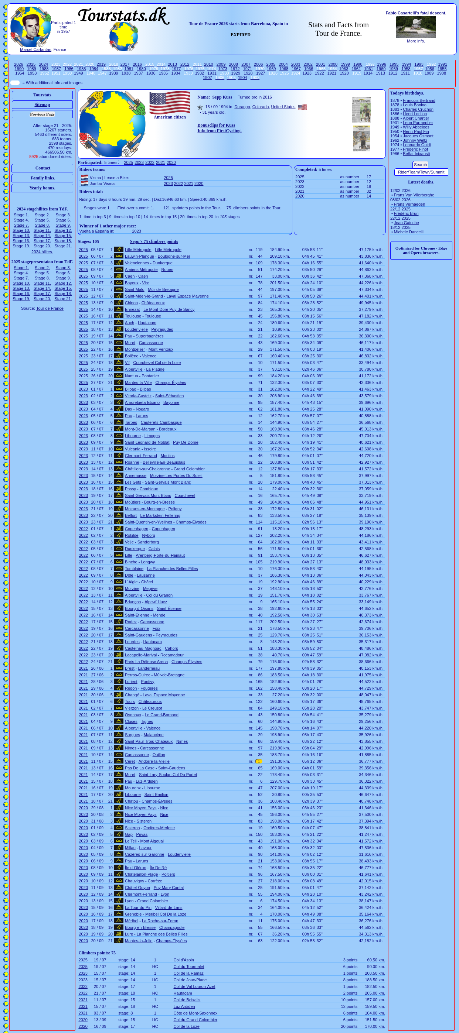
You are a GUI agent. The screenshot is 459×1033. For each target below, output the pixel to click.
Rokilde (132, 535)
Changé (132, 695)
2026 (18, 64)
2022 (149, 162)
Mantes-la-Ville (138, 382)
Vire (145, 283)
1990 (19, 68)
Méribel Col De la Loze (165, 914)
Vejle (129, 542)
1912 (392, 73)
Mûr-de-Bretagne (163, 289)
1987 (56, 68)
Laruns (142, 415)
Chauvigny (134, 881)
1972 (235, 68)
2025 (31, 64)
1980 (141, 68)
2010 (208, 64)
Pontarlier (150, 376)
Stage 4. (21, 220)
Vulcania (132, 449)
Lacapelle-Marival (141, 655)
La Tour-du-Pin (138, 907)
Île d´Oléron (135, 867)
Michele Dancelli (409, 232)
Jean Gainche (406, 222)
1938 (126, 73)
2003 (295, 64)
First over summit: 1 (135, 208)
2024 (43, 64)
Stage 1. (21, 215)
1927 (260, 73)
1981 (128, 68)
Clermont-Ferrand (141, 455)
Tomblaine (134, 568)
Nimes (182, 741)
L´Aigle (131, 582)
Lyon (165, 894)
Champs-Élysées (170, 382)
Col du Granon (159, 595)
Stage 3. (63, 215)
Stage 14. (42, 235)
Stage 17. (42, 240)
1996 (381, 64)
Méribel (131, 921)
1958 (405, 68)
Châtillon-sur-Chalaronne (147, 469)
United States (283, 106)
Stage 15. (63, 235)
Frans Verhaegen (409, 204)
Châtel (147, 582)
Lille (128, 555)
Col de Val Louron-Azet (194, 986)
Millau (130, 847)
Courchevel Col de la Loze (157, 362)
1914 (368, 73)
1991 (442, 64)
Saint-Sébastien (169, 396)
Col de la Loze (187, 1026)
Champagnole (172, 927)
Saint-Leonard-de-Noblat (147, 442)
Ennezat (132, 309)
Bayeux (132, 283)
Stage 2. (42, 215)
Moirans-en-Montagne (145, 509)
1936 (150, 73)
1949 (78, 73)
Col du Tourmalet (189, 966)
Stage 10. (21, 230)
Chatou (131, 801)
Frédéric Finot (415, 149)
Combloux (149, 489)
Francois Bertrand (419, 100)
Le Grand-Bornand (161, 715)
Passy (130, 489)
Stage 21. (63, 246)
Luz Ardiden (184, 1006)
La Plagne (155, 369)
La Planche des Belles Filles (172, 568)
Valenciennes (137, 263)
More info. (416, 41)
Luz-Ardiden (146, 781)
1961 (368, 68)
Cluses (131, 721)
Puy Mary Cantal (169, 887)
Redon (131, 688)
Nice (164, 808)
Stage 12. (63, 230)
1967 (296, 68)
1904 (242, 77)
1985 (81, 68)
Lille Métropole (138, 249)
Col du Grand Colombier (196, 1019)
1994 (406, 64)
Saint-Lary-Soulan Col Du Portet (168, 774)
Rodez (131, 622)
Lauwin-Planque (139, 256)
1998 (357, 64)
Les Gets (133, 482)
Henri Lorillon (415, 113)
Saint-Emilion (156, 794)
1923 (306, 73)
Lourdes (132, 641)
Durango (242, 106)
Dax (128, 409)
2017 (124, 64)
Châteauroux (153, 303)
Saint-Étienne (169, 608)
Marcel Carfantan (35, 49)
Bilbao (130, 389)
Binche (131, 562)
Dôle (129, 575)
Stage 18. (63, 240)
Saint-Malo (134, 289)
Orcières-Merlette (159, 828)
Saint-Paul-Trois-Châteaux (149, 741)
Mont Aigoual (152, 841)
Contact (43, 168)
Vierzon (132, 708)
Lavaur (145, 847)
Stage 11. (42, 230)
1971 (247, 68)
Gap (129, 834)
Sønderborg (148, 542)
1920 (344, 73)
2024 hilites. (42, 252)
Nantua (131, 376)
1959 (393, 68)
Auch (129, 322)
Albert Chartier (416, 118)
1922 (319, 73)
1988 (44, 68)
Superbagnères (149, 336)
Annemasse (135, 475)
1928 (248, 73)
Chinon (131, 303)
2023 (139, 162)
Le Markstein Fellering (160, 515)
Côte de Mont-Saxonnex (196, 1013)
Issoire (150, 449)
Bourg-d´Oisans (139, 608)
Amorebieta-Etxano (142, 402)
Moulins (168, 455)
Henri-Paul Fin (416, 131)
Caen (130, 276)
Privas (142, 834)
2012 (184, 64)
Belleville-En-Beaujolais (164, 462)
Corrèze (155, 881)
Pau (128, 336)
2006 (258, 64)
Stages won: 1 (97, 208)
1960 (381, 68)
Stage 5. (42, 220)
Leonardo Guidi (417, 145)
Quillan (159, 754)
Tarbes (131, 422)
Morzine (132, 588)
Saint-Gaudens (138, 635)
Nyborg (148, 535)
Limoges (152, 435)
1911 (405, 73)
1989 (31, 68)
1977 (176, 68)
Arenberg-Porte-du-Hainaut (160, 555)
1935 (163, 73)
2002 (307, 64)
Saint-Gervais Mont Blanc (168, 482)
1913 (380, 73)
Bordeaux (167, 429)
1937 (138, 73)
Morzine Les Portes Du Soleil (176, 475)
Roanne (132, 462)
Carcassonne (151, 342)
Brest (130, 668)
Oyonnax (133, 715)
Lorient (131, 681)
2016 (137, 64)
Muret (130, 342)
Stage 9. (63, 225)
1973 (222, 68)
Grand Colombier (189, 469)
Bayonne (171, 402)
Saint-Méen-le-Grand (144, 296)
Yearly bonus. (42, 188)
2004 (283, 64)
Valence (149, 356)
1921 (331, 73)
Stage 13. (21, 235)
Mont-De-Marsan (140, 429)
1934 (175, 73)
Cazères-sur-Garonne (144, 854)
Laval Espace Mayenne (188, 296)
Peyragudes (162, 329)
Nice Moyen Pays (141, 808)
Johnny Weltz (415, 140)
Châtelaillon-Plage (141, 874)
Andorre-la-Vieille (154, 761)
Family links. (43, 178)
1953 (32, 73)
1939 (113, 73)
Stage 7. (21, 225)
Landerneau (149, 668)
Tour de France (50, 308)
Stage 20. (42, 246)
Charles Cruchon (418, 109)
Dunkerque (163, 263)
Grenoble (133, 914)
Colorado (260, 106)
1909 (429, 73)
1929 (235, 73)
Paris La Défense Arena (146, 661)
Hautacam (147, 322)
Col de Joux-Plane (190, 980)
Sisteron (144, 821)
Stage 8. (42, 225)
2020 (171, 162)
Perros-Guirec (137, 675)
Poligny (174, 509)
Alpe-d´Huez (155, 602)
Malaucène (154, 734)
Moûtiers (132, 502)
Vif (127, 362)
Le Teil (131, 841)
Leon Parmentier (418, 122)
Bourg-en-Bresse (159, 502)
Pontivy (147, 681)
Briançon (133, 602)
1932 (199, 73)
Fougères (148, 688)
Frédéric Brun (406, 213)
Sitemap (42, 104)
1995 (394, 64)
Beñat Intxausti (416, 153)
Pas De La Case (139, 768)
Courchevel (185, 495)
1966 (308, 68)
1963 (343, 68)
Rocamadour (172, 655)
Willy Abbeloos (416, 127)
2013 (172, 64)
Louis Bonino (414, 105)
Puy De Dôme (185, 442)
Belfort (131, 515)
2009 (221, 64)
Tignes (147, 721)
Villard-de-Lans (169, 907)
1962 (356, 68)
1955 (442, 68)
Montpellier (135, 349)
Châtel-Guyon (137, 887)
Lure (129, 934)
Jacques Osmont (418, 136)
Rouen (167, 269)
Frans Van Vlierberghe (414, 195)
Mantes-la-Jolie (139, 940)
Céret (130, 761)
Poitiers (168, 874)
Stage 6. (63, 220)
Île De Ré (158, 867)
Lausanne (145, 575)
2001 (320, 64)
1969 (271, 68)
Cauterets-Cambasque (161, 422)
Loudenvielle (136, 329)
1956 (429, 68)
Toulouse (133, 316)
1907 (207, 77)
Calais (154, 548)
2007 (245, 64)
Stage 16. (21, 240)
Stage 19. (21, 246)
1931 (211, 73)
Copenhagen (136, 528)
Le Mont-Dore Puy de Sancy (168, 309)
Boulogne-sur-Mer (174, 256)
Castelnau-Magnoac (143, 648)
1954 (19, 73)
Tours (130, 701)
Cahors (171, 648)
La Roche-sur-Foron (160, 921)
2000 (333, 64)
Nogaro (142, 409)
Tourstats (42, 94)
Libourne (133, 435)
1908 (441, 73)
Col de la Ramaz (189, 973)
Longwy (148, 562)
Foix (156, 628)
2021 (160, 162)
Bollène (132, 356)
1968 (283, 68)
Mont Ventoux (161, 349)
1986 (68, 68)
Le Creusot (152, 708)
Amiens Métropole (141, 269)
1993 (418, 64)
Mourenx (133, 788)
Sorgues (132, 734)
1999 (345, 64)
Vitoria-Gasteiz (138, 396)
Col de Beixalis (187, 1000)
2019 (100, 64)
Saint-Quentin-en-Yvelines (148, 522)
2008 (233, 64)
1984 (93, 68)
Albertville (134, 369)
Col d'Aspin (184, 960)
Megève (150, 588)
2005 (270, 64)
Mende (159, 615)
